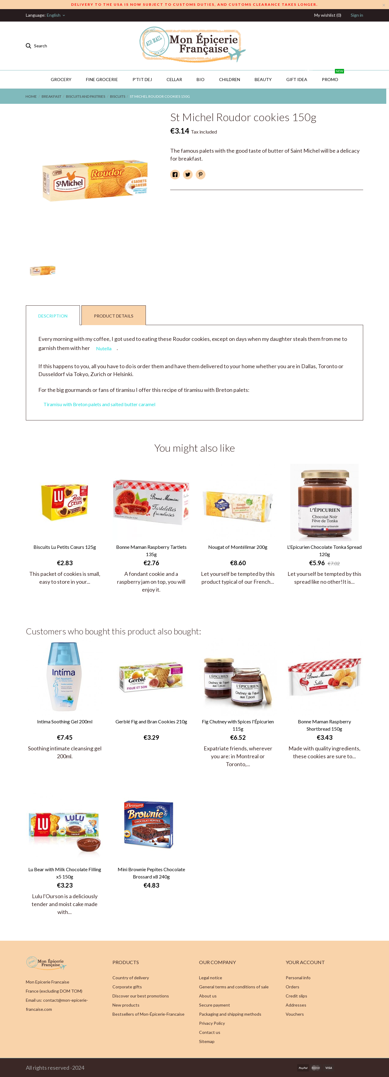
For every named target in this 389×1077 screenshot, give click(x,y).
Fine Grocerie (102, 79)
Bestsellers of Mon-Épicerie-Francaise (148, 1014)
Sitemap (207, 1041)
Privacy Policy (212, 1023)
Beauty (263, 79)
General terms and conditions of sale (234, 986)
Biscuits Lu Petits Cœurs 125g (64, 547)
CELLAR (174, 79)
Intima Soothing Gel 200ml (64, 721)
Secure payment (214, 1004)
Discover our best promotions (140, 995)
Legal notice (210, 977)
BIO (201, 79)
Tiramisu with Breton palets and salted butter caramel (99, 404)
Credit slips (296, 995)
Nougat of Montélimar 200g (237, 547)
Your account (305, 962)
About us (208, 995)
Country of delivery (130, 977)
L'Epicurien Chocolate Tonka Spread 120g (324, 550)
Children (229, 79)
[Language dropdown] (56, 15)
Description (52, 315)
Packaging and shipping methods (230, 1014)
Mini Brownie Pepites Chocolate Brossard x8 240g (151, 872)
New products (125, 1004)
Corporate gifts (127, 986)
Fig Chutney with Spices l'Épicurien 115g (238, 725)
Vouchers (295, 1014)
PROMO (333, 76)
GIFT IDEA (299, 76)
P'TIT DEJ (142, 79)
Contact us (209, 1032)
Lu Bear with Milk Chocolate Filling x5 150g (64, 872)
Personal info (298, 977)
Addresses (296, 1004)
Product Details (113, 315)
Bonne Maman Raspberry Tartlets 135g (151, 550)
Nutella (104, 348)
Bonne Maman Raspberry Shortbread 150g (324, 725)
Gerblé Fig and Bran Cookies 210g (151, 721)
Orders (292, 986)
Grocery (61, 79)
